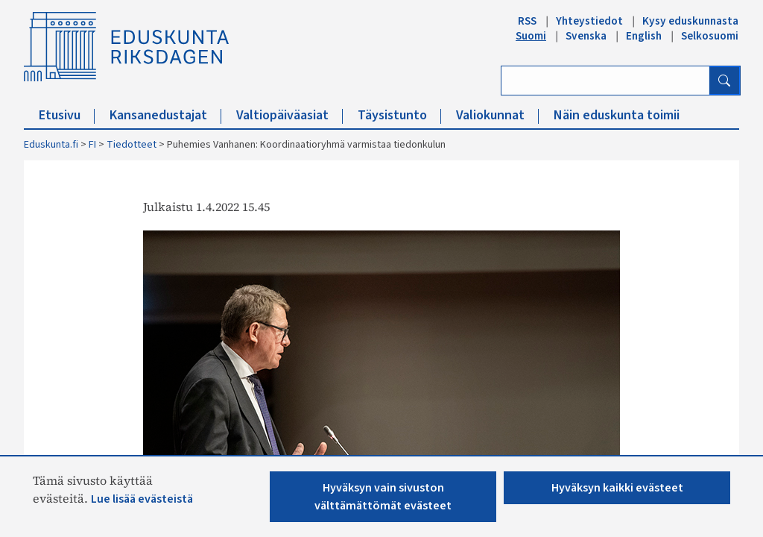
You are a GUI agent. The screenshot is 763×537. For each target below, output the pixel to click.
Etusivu (67, 115)
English (644, 36)
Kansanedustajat (165, 115)
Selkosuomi (709, 36)
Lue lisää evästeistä (142, 499)
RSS (527, 21)
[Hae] (724, 80)
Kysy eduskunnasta (690, 21)
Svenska (586, 36)
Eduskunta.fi (51, 144)
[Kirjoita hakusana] (605, 80)
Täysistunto (399, 115)
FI (92, 144)
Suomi (531, 36)
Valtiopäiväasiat (289, 115)
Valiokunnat (497, 115)
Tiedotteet (131, 144)
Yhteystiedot (589, 21)
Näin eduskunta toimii (617, 115)
